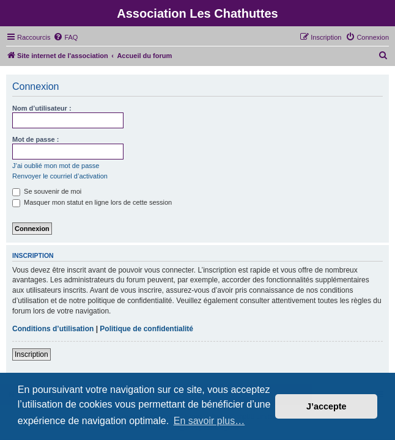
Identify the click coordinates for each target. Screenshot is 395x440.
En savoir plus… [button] (209, 421)
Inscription (31, 354)
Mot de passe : (35, 139)
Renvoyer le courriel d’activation (60, 176)
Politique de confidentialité (146, 328)
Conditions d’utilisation (53, 328)
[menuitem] (65, 37)
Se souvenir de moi (46, 191)
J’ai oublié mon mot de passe (55, 165)
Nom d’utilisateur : (42, 108)
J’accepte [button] (326, 406)
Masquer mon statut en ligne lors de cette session (92, 202)
